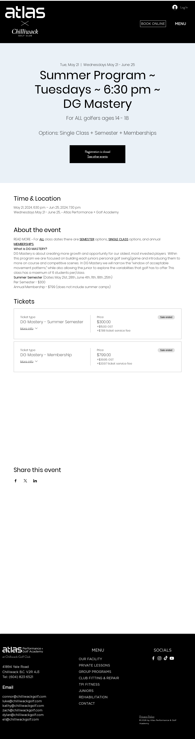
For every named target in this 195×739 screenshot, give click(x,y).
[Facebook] (153, 658)
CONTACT (87, 703)
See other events (97, 156)
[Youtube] (171, 658)
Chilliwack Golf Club (17, 656)
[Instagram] (159, 658)
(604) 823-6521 (21, 677)
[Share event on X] (25, 480)
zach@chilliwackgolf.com (22, 710)
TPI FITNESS (89, 684)
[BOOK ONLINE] (153, 23)
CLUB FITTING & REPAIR (98, 678)
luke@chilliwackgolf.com (22, 701)
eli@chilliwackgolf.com (20, 719)
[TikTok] (165, 658)
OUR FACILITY (90, 659)
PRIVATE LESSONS (94, 665)
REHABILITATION (93, 697)
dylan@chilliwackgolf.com (23, 715)
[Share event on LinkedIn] (35, 480)
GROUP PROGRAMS (95, 671)
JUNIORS (86, 691)
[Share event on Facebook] (16, 480)
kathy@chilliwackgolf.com (23, 705)
